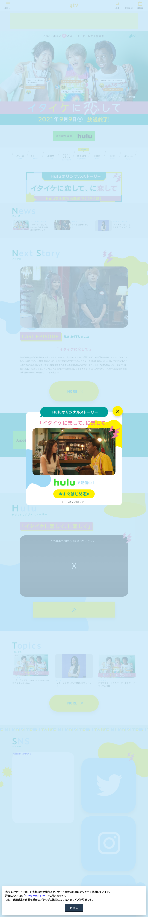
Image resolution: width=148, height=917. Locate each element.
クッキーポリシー (35, 895)
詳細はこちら (74, 467)
